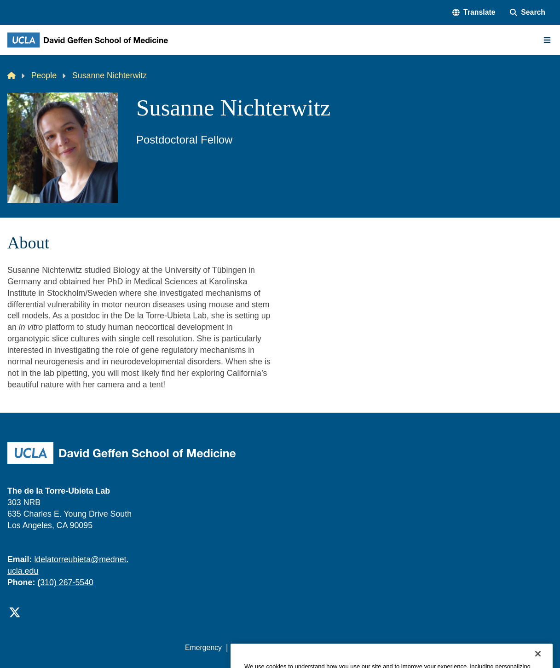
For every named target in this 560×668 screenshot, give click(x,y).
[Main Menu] (547, 40)
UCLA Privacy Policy (314, 647)
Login (467, 647)
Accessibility (251, 647)
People (44, 75)
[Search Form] (527, 12)
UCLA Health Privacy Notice (403, 647)
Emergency (203, 647)
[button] (473, 12)
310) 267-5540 (65, 582)
